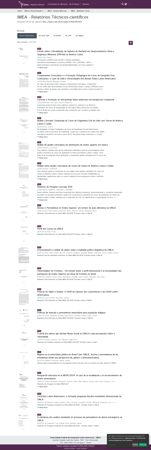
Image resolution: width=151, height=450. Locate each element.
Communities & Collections (58, 4)
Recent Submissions (27, 35)
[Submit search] (122, 4)
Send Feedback (82, 448)
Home (19, 11)
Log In (130, 4)
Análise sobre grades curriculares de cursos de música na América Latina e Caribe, (75, 166)
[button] (125, 4)
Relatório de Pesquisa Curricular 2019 (54, 187)
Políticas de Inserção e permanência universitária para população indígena (71, 312)
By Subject (80, 35)
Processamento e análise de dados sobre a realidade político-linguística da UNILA (75, 250)
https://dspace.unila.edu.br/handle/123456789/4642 (62, 22)
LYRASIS (91, 446)
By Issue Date (44, 35)
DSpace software (63, 446)
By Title (68, 35)
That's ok (143, 445)
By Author (57, 35)
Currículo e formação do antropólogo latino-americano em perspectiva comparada (75, 99)
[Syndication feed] (131, 43)
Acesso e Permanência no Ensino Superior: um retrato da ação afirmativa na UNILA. (76, 208)
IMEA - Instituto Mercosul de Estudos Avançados (58, 11)
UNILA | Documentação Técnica (34, 11)
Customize (112, 445)
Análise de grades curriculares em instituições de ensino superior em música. (72, 144)
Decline (135, 445)
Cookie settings (69, 448)
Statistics (85, 4)
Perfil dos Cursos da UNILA (50, 228)
